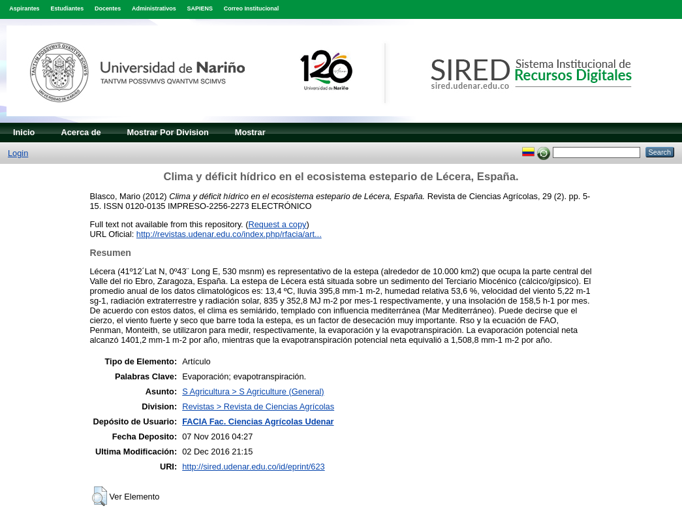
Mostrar (250, 132)
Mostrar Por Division (168, 132)
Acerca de (81, 132)
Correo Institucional (251, 8)
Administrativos (154, 8)
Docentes (108, 8)
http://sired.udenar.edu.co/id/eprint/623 (253, 466)
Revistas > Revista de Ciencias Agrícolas (258, 406)
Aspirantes (24, 8)
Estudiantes (67, 8)
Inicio (24, 132)
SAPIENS (200, 8)
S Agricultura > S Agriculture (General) (253, 391)
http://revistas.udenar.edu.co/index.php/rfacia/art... (229, 234)
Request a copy (278, 224)
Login (18, 153)
